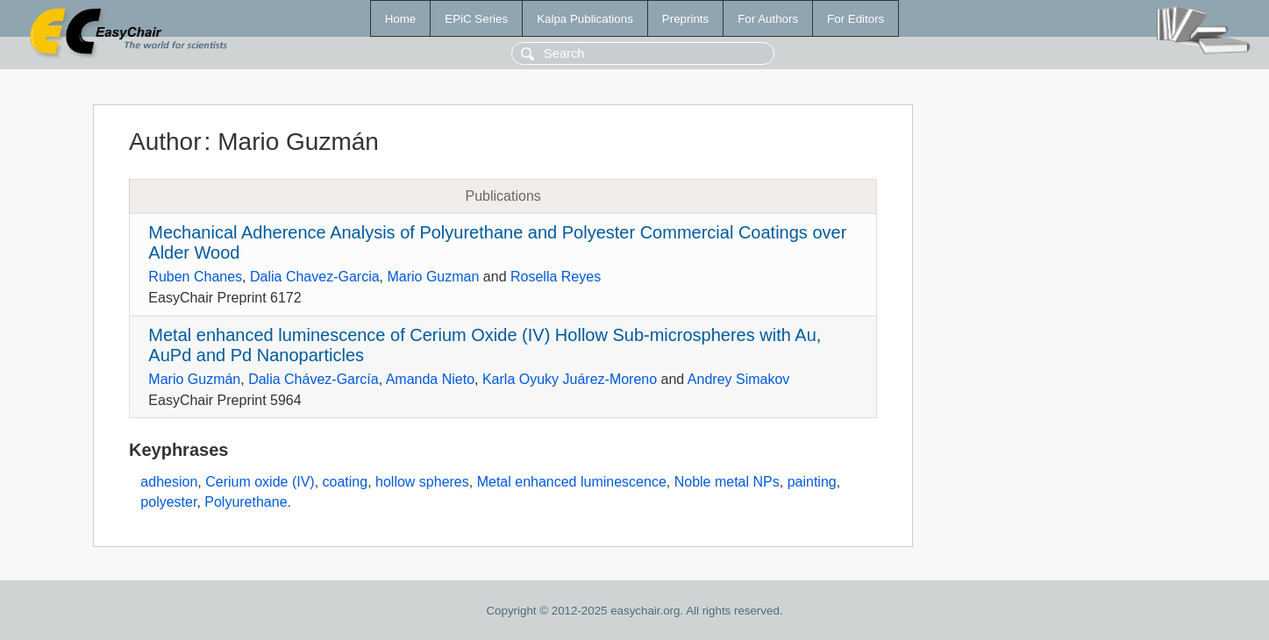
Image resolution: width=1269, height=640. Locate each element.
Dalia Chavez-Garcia (315, 276)
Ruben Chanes (195, 276)
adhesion (168, 481)
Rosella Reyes (555, 276)
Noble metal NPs (727, 481)
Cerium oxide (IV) (259, 481)
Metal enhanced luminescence (572, 481)
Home (401, 18)
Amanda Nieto (430, 379)
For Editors (855, 18)
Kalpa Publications (585, 18)
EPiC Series (476, 18)
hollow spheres (422, 481)
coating (345, 481)
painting (812, 481)
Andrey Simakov (739, 379)
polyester (168, 501)
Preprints (685, 18)
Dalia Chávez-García (313, 379)
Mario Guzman (433, 276)
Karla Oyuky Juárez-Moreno (569, 379)
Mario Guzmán (194, 379)
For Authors (768, 18)
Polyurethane (245, 501)
